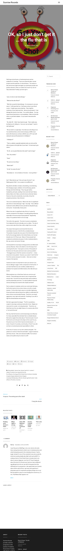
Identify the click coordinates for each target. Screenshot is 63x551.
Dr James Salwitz (51, 243)
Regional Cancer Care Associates (52, 306)
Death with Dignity (51, 235)
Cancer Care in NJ (51, 220)
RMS (48, 310)
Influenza (10, 374)
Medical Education (51, 274)
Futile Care (49, 255)
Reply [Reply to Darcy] (11, 477)
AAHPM (49, 209)
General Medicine (24, 29)
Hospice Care (50, 262)
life (58, 265)
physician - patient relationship (51, 289)
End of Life (54, 246)
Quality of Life (50, 302)
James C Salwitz (51, 265)
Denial (48, 237)
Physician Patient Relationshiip (51, 298)
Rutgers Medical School (16, 376)
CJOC (56, 229)
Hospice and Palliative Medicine (52, 258)
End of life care (50, 249)
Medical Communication (53, 271)
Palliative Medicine (51, 285)
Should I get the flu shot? (29, 378)
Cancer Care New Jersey (53, 223)
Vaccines (18, 379)
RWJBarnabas (14, 378)
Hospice (56, 255)
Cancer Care (17, 370)
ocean (57, 276)
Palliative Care (50, 282)
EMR (48, 246)
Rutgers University (51, 320)
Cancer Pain (50, 229)
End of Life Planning (52, 252)
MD (56, 268)
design (54, 237)
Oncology (15, 374)
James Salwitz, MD (32, 45)
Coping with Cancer (51, 232)
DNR (48, 240)
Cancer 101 (49, 215)
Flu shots (12, 372)
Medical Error (50, 276)
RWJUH (20, 378)
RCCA (19, 374)
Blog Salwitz (11, 370)
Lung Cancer (50, 268)
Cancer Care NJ (24, 370)
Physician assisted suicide (51, 294)
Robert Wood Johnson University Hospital (52, 313)
